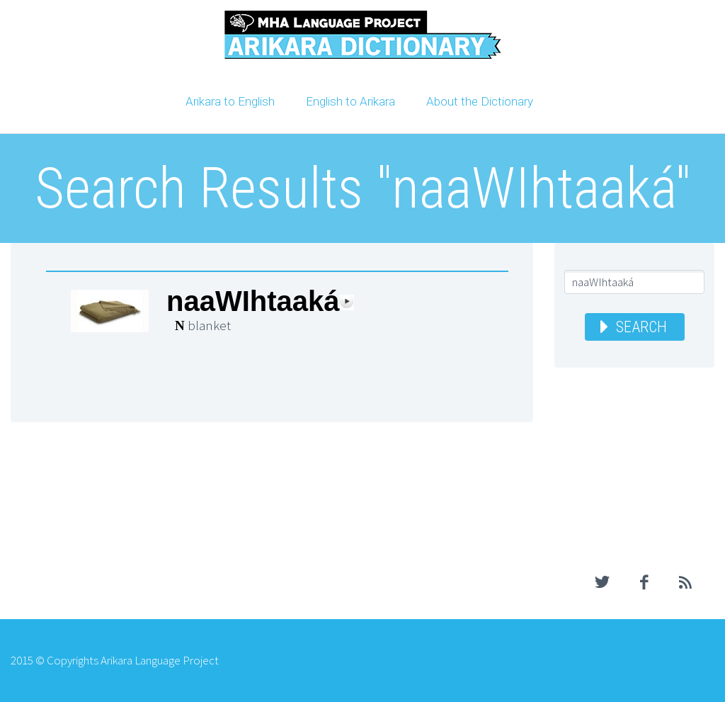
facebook (644, 582)
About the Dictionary (479, 101)
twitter (602, 582)
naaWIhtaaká (253, 301)
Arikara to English (230, 101)
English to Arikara (350, 101)
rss (686, 582)
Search (641, 327)
